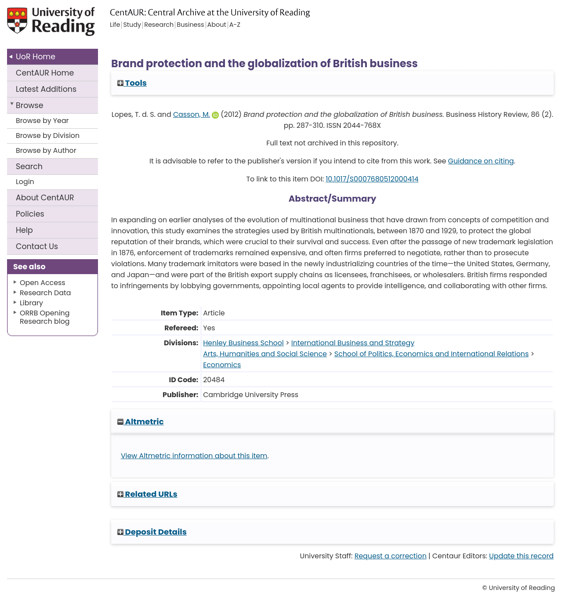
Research (159, 25)
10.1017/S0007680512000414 (372, 179)
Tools (132, 82)
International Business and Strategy (352, 343)
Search (29, 166)
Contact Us (37, 246)
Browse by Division (48, 135)
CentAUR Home (45, 73)
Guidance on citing (481, 161)
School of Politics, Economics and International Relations (431, 354)
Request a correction (391, 556)
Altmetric (140, 421)
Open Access (42, 283)
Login (25, 182)
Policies (30, 214)
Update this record (521, 556)
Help (24, 230)
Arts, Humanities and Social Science (265, 354)
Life (115, 25)
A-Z (234, 25)
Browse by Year (42, 121)
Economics (222, 365)
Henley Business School (243, 343)
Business (190, 25)
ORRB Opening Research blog (45, 317)
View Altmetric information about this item (194, 456)
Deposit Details (152, 531)
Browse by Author (46, 150)
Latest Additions (46, 89)
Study (132, 25)
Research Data (45, 293)
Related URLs (147, 493)
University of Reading (63, 25)
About (45, 197)
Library (31, 303)
